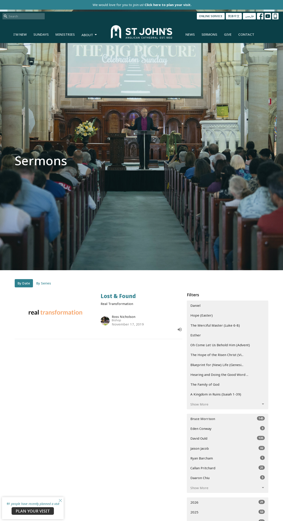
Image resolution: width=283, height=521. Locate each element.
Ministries (65, 34)
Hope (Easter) (201, 315)
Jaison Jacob (227, 448)
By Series (43, 283)
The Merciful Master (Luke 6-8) (215, 325)
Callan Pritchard (227, 467)
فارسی (249, 16)
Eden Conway (227, 428)
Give (228, 34)
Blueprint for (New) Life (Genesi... (216, 364)
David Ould (227, 438)
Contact (246, 34)
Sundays (41, 34)
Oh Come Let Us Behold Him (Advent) (220, 345)
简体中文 (234, 16)
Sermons (209, 34)
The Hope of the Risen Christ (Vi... (216, 354)
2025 (227, 512)
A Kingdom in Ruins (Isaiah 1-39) (215, 394)
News (190, 34)
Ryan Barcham (227, 458)
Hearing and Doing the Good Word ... (219, 374)
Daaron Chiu (227, 477)
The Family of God (204, 384)
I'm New (20, 34)
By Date (24, 283)
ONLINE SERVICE (210, 16)
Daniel (195, 305)
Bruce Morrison (227, 418)
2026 (227, 502)
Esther (195, 335)
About (89, 35)
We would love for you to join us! (142, 4)
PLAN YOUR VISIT (33, 511)
